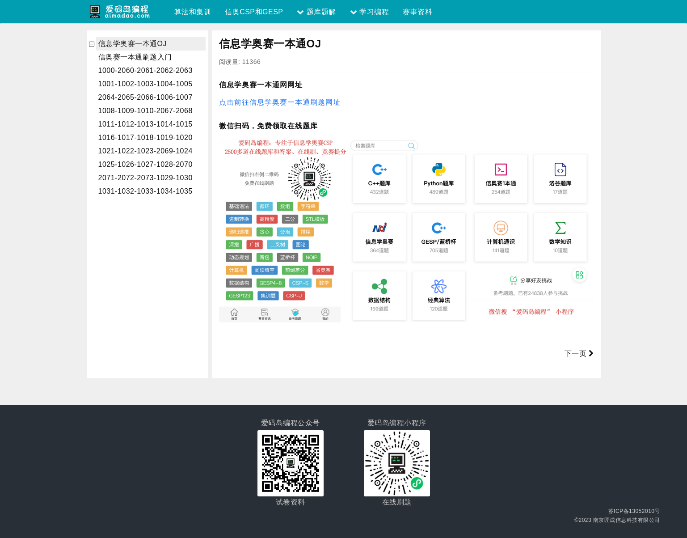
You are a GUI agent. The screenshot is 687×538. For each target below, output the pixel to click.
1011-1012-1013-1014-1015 (145, 124)
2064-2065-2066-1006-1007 (145, 97)
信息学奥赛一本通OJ (132, 43)
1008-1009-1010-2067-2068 (145, 110)
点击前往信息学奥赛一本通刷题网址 (280, 102)
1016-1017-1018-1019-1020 (145, 137)
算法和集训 (192, 12)
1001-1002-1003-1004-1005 (145, 84)
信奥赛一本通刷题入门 (135, 57)
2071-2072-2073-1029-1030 (145, 178)
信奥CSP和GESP (254, 12)
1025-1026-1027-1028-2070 (145, 164)
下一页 (579, 353)
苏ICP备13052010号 (634, 511)
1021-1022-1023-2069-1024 (145, 151)
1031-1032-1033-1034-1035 (145, 191)
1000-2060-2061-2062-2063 (145, 70)
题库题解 (316, 12)
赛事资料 (417, 12)
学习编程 (369, 12)
